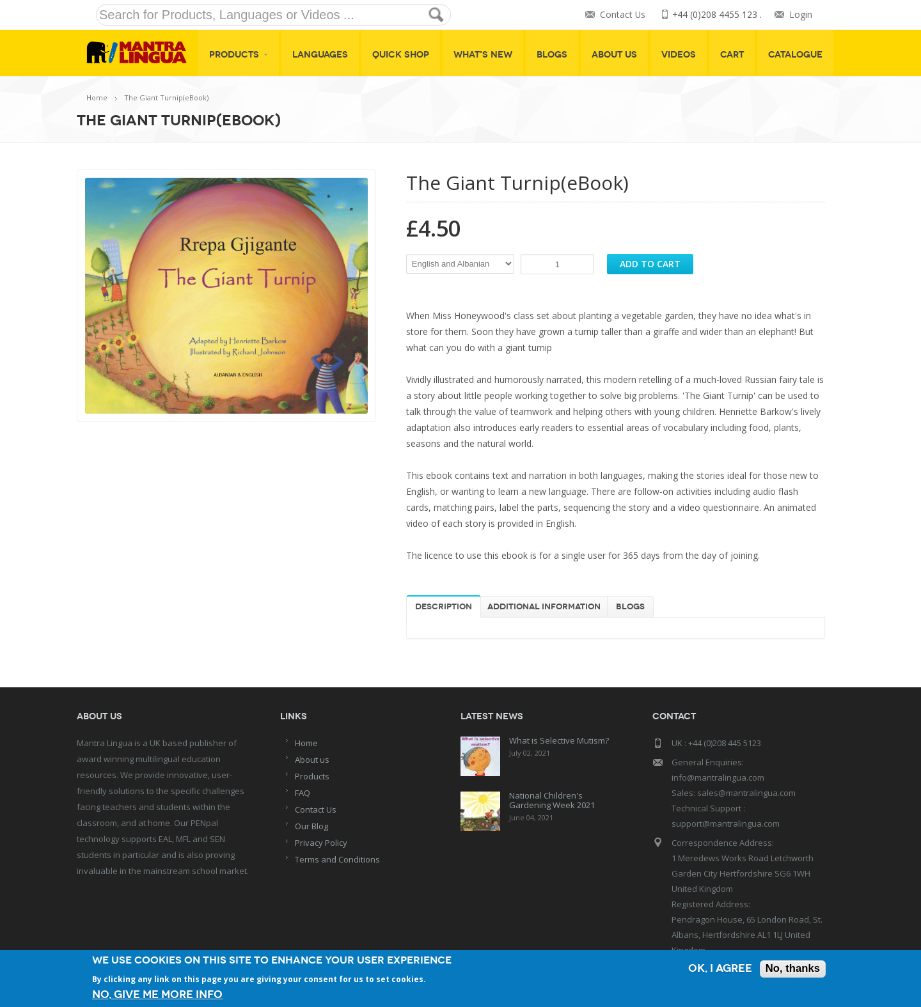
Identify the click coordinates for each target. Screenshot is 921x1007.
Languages (320, 54)
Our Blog (311, 826)
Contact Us (622, 15)
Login (800, 15)
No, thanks (792, 970)
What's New (482, 54)
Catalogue (795, 54)
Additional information (544, 607)
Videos (678, 54)
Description (443, 607)
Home (96, 97)
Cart (732, 54)
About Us (614, 54)
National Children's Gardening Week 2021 (552, 800)
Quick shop (400, 54)
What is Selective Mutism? (559, 740)
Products (238, 54)
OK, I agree (719, 969)
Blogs (552, 54)
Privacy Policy (321, 842)
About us (312, 759)
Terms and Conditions (337, 859)
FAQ (302, 793)
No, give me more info (157, 994)
